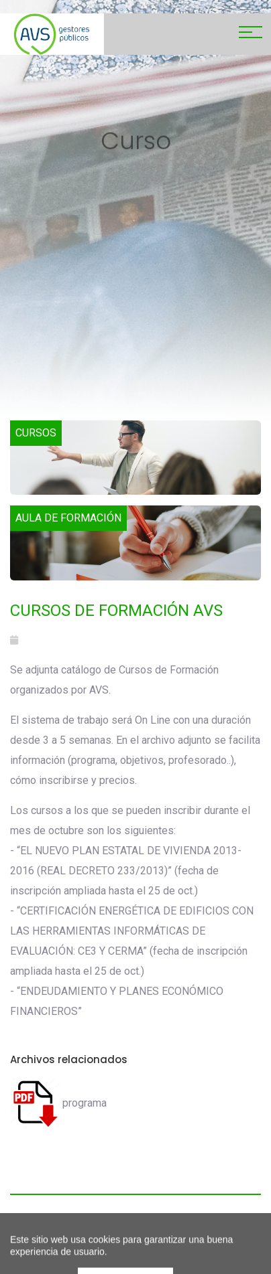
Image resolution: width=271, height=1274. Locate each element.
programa (58, 1103)
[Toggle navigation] (250, 34)
